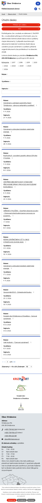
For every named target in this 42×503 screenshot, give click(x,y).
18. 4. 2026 (7, 228)
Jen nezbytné (22, 500)
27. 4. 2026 (7, 118)
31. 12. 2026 (7, 331)
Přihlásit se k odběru (26, 25)
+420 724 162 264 (10, 429)
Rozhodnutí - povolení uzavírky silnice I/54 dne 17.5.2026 (20, 157)
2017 (13, 62)
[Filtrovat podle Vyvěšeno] (21, 85)
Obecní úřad (12, 14)
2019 (28, 62)
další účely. (38, 489)
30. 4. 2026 (7, 254)
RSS (28, 29)
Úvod (3, 14)
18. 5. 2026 (7, 170)
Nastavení (31, 500)
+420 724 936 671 (10, 433)
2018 (21, 62)
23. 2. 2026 (7, 298)
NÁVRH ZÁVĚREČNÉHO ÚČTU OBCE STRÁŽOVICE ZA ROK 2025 (16, 241)
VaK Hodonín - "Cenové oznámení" (17, 342)
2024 (21, 66)
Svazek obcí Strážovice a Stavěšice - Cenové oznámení (20, 317)
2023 (14, 66)
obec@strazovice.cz (11, 439)
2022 (6, 66)
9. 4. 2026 (6, 112)
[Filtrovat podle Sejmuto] (21, 92)
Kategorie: (5, 62)
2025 (29, 66)
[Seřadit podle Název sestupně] (7, 74)
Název (4, 74)
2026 (6, 69)
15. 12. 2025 (7, 325)
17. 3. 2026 (7, 274)
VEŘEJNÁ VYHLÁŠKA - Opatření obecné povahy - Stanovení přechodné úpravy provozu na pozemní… (20, 213)
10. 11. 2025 (7, 348)
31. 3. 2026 (7, 248)
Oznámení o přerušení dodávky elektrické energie (18, 130)
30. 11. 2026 (7, 304)
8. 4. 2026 (6, 193)
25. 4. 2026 (7, 199)
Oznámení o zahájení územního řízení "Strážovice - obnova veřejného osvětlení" (20, 104)
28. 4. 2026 (7, 144)
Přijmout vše (11, 500)
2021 (35, 62)
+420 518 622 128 (10, 436)
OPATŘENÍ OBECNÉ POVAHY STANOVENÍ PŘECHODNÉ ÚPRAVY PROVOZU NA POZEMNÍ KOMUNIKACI (19, 184)
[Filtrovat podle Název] (21, 78)
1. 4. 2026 (6, 222)
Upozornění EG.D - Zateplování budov (19, 292)
